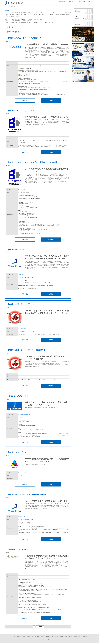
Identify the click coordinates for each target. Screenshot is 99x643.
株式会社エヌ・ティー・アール (21, 304)
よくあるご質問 (81, 1)
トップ (13, 636)
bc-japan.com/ (21, 137)
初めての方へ (72, 1)
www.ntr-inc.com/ (22, 328)
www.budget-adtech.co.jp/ (24, 62)
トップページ (7, 6)
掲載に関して (91, 1)
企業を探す (13, 6)
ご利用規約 (30, 636)
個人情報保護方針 (39, 636)
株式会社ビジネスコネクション (21, 111)
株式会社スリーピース (17, 452)
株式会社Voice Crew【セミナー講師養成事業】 (27, 495)
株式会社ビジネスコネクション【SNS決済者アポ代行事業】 (33, 162)
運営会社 (85, 636)
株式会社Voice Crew (16, 250)
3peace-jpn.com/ (22, 472)
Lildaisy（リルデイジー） (19, 549)
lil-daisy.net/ (21, 574)
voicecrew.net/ (21, 274)
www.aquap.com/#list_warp (24, 414)
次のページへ (40, 626)
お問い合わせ (49, 636)
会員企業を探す (62, 1)
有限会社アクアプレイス (18, 396)
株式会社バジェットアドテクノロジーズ (24, 38)
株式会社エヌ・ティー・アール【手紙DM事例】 (27, 350)
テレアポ (18, 6)
